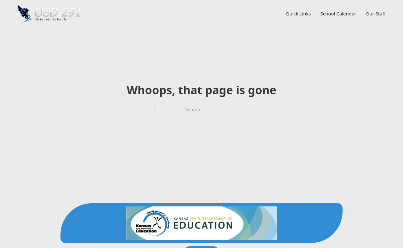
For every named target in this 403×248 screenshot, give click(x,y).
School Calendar (338, 13)
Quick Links (298, 13)
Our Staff (376, 13)
